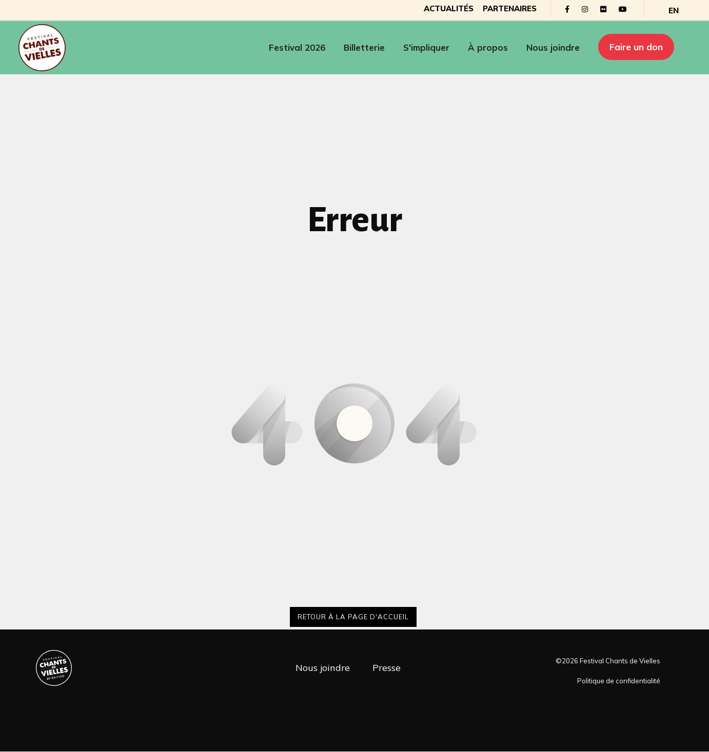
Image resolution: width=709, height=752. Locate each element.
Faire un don (636, 47)
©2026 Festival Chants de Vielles (608, 661)
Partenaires (498, 9)
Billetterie (364, 48)
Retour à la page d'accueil (353, 617)
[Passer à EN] (663, 10)
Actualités (435, 9)
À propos (488, 48)
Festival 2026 (297, 48)
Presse (386, 668)
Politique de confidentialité (618, 681)
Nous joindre (553, 48)
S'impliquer (426, 48)
